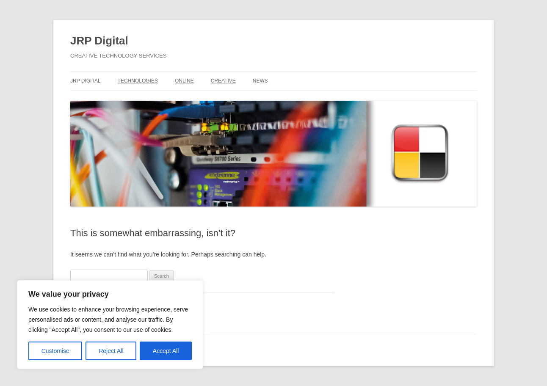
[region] (110, 324)
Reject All (111, 350)
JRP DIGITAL (85, 81)
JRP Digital (99, 40)
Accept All (166, 350)
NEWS (260, 81)
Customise (55, 350)
